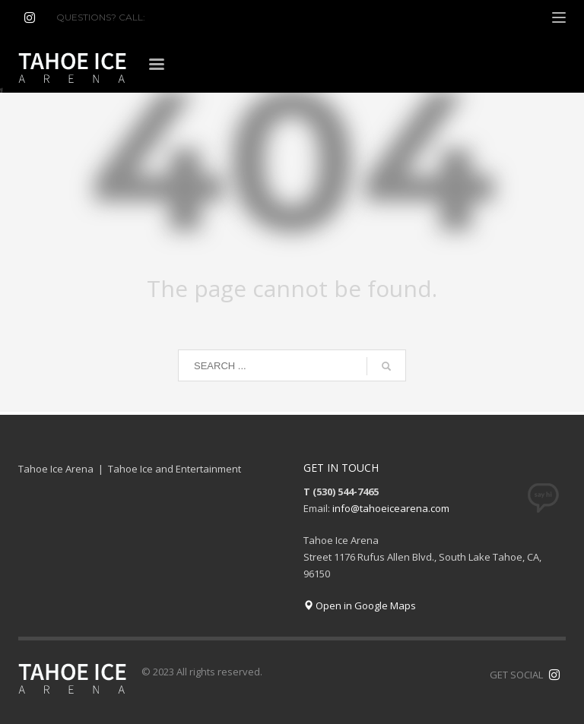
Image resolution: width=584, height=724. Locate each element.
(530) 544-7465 (184, 17)
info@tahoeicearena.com (390, 508)
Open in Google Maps (359, 605)
